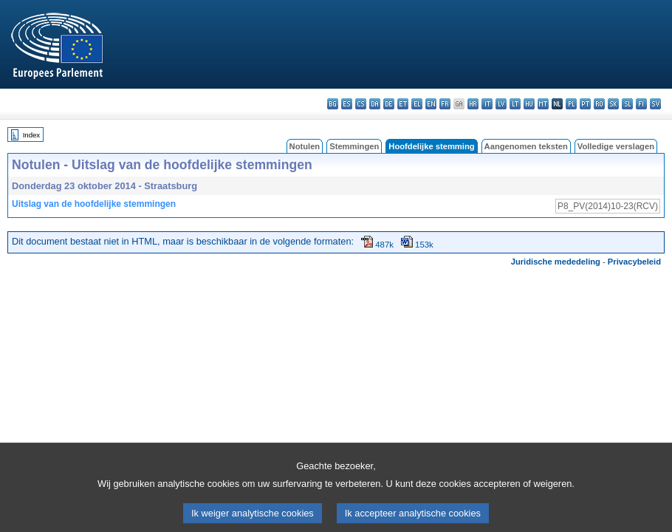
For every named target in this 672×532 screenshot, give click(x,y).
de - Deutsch (388, 103)
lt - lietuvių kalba (515, 103)
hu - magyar (529, 103)
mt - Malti (543, 103)
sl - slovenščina (627, 103)
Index (31, 135)
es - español (346, 103)
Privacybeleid (634, 261)
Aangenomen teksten (526, 146)
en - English (430, 103)
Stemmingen (354, 146)
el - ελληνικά (416, 103)
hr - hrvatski (473, 103)
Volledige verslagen (615, 146)
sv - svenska (655, 103)
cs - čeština (360, 103)
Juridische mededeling (555, 261)
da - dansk (374, 103)
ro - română (599, 103)
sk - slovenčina (613, 103)
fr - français (444, 103)
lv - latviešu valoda (501, 103)
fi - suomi (641, 103)
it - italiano (487, 103)
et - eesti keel (402, 103)
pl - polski (571, 103)
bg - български (332, 103)
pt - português (585, 103)
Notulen (304, 146)
